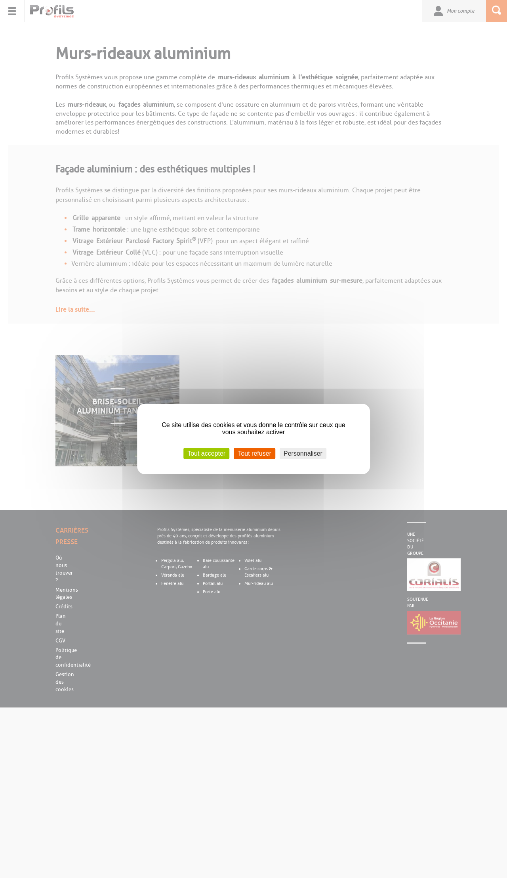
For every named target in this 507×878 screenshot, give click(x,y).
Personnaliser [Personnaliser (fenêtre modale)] (303, 453)
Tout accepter (206, 453)
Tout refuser (254, 453)
